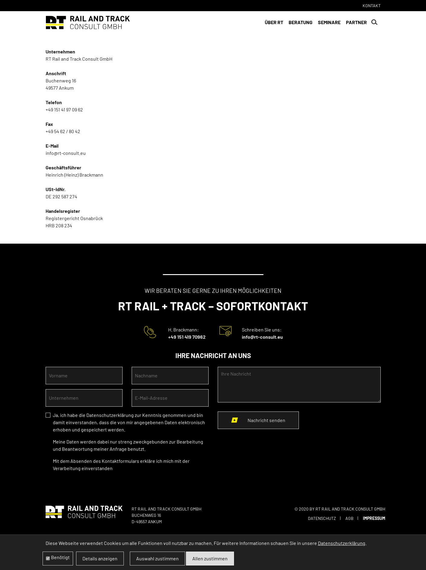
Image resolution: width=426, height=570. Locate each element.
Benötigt (60, 557)
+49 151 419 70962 (187, 337)
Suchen (374, 22)
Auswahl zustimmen (157, 558)
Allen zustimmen (210, 558)
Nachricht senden (266, 420)
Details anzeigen (99, 558)
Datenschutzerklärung (110, 415)
